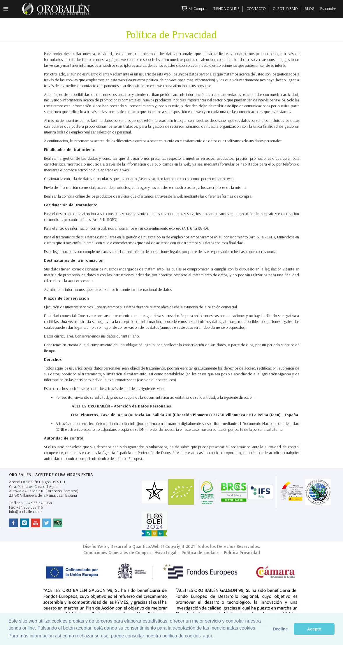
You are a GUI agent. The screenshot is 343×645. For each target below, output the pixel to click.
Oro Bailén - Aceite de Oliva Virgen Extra (51, 474)
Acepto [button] (314, 629)
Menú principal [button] (6, 8)
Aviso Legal (165, 552)
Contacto (256, 8)
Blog (309, 8)
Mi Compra (198, 8)
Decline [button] (280, 629)
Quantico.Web (146, 546)
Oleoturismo (285, 8)
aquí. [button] (208, 635)
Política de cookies (200, 552)
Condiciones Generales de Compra (117, 552)
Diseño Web (94, 546)
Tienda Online (226, 8)
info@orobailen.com (25, 511)
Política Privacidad (242, 552)
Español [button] (328, 8)
